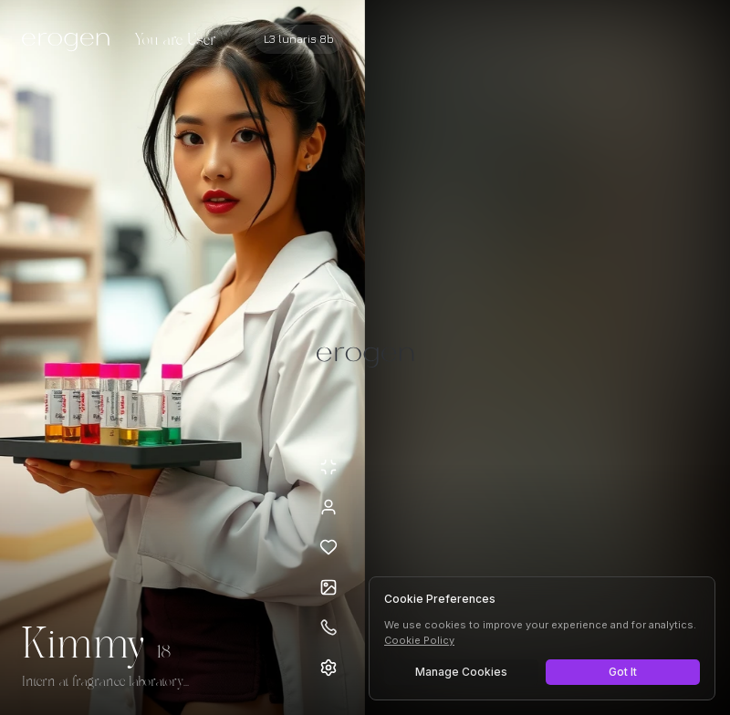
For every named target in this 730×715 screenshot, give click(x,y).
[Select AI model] (299, 39)
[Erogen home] (71, 41)
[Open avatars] (328, 587)
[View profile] (328, 507)
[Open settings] (328, 667)
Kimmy (84, 646)
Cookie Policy (419, 640)
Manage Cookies (461, 672)
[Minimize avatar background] (328, 467)
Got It (623, 672)
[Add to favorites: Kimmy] (328, 547)
